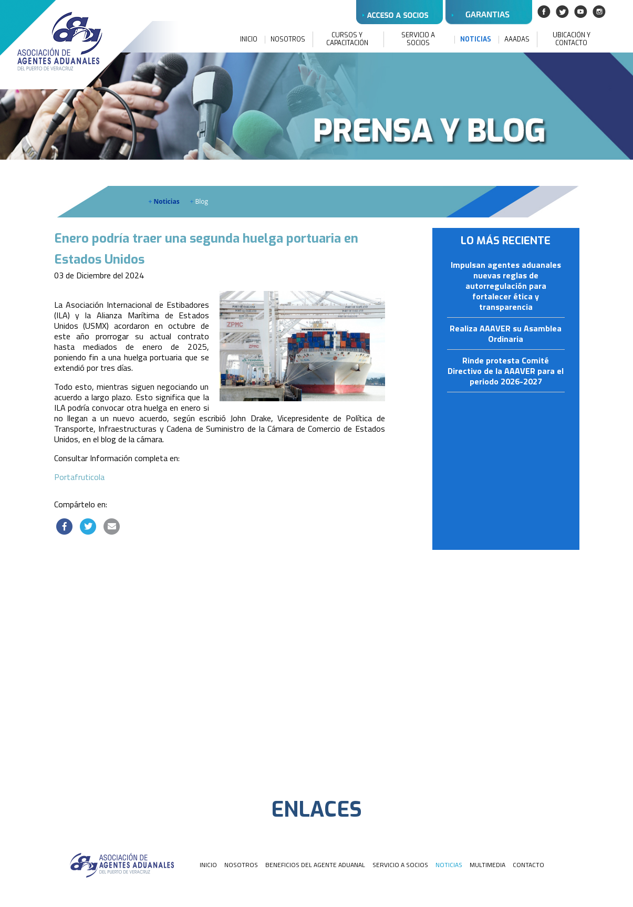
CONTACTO (528, 865)
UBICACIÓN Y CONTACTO (571, 39)
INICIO (248, 40)
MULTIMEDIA (487, 865)
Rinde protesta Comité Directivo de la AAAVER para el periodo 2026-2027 (506, 371)
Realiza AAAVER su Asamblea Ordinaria (506, 334)
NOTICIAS (475, 40)
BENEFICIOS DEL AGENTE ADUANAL (315, 865)
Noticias (164, 201)
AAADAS (517, 40)
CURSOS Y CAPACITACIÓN (347, 39)
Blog (199, 201)
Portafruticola (79, 477)
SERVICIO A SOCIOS (418, 39)
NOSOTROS (288, 40)
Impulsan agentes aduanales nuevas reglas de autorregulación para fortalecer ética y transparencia (506, 286)
